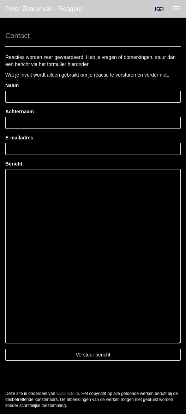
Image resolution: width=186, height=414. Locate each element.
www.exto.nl (67, 393)
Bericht (13, 164)
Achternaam (19, 111)
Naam (12, 85)
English (159, 9)
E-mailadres (19, 137)
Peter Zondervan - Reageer (44, 8)
